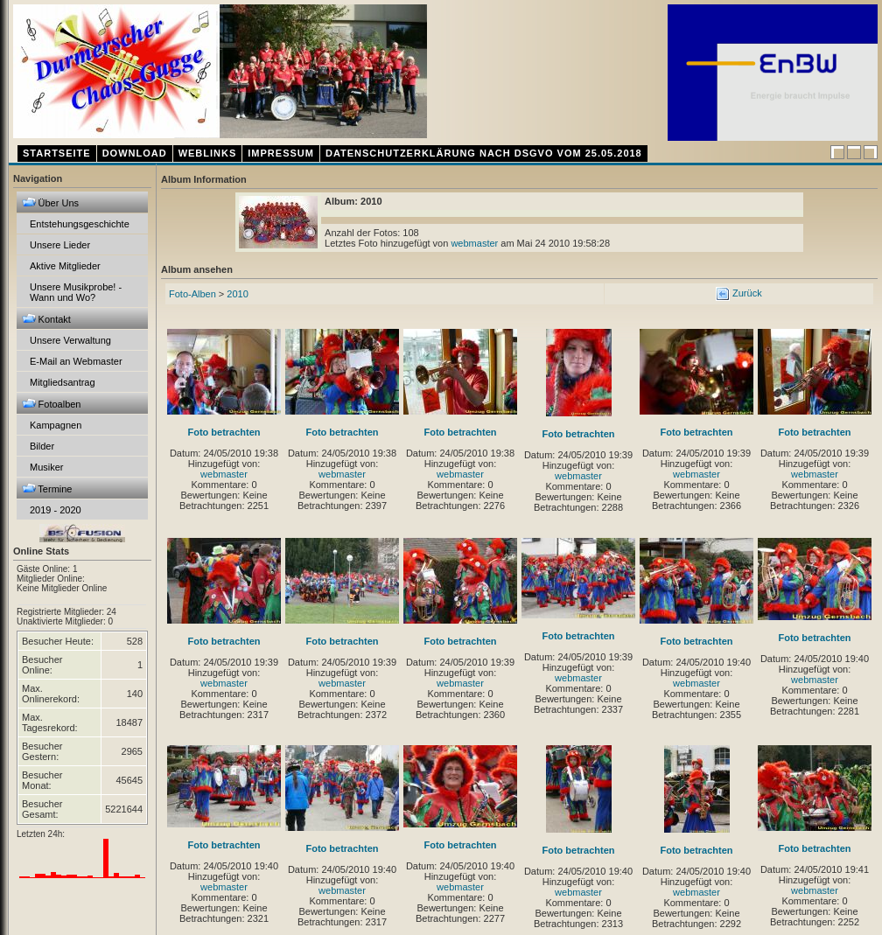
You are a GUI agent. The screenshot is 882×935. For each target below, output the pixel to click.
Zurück (746, 293)
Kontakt (46, 318)
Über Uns (51, 202)
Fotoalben (51, 403)
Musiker (47, 467)
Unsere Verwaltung (70, 340)
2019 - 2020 (55, 510)
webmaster (474, 243)
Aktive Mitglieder (65, 266)
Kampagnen (55, 425)
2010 (237, 294)
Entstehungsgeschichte (80, 224)
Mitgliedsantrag (62, 382)
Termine (47, 488)
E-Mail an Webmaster (76, 361)
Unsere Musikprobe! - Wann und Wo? (76, 292)
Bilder (42, 446)
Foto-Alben (192, 294)
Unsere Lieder (60, 245)
